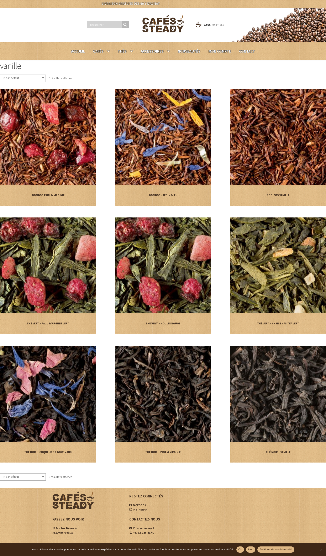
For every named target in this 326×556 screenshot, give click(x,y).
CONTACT (247, 51)
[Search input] (105, 24)
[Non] (321, 549)
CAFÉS (98, 51)
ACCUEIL (78, 51)
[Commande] (23, 78)
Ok (240, 549)
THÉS (122, 51)
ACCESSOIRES (152, 51)
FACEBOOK (137, 505)
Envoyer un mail (141, 528)
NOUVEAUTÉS (189, 51)
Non (250, 549)
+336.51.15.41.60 (142, 532)
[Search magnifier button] (125, 24)
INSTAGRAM (138, 509)
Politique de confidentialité (275, 549)
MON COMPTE (220, 51)
